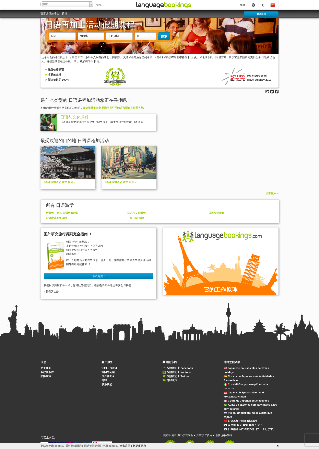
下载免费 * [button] (98, 276)
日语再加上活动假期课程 (240, 421)
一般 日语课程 (135, 218)
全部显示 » (272, 193)
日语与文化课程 (74, 117)
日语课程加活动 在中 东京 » (120, 182)
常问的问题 (108, 372)
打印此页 (172, 380)
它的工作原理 (109, 368)
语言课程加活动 (49, 13)
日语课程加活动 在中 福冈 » (59, 182)
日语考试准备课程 (56, 218)
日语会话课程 (216, 212)
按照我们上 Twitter (178, 376)
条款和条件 (47, 372)
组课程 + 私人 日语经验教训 (62, 212)
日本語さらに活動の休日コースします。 (249, 429)
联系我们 (107, 384)
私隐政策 (45, 376)
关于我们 (45, 368)
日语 (66, 13)
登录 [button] (242, 5)
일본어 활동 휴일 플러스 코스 (243, 425)
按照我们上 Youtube (179, 372)
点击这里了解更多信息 (133, 445)
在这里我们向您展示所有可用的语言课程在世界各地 (113, 107)
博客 (104, 380)
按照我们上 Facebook (180, 368)
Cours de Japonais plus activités (246, 400)
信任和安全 (108, 376)
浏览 (100, 5)
